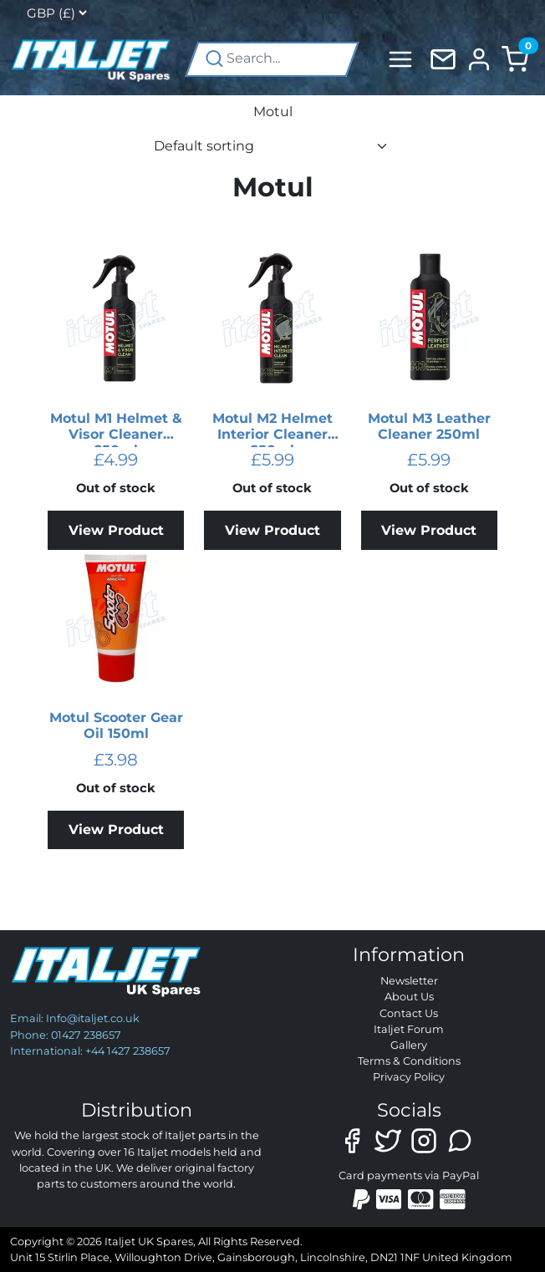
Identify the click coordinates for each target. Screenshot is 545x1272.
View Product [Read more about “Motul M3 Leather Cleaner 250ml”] (428, 530)
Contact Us (408, 1013)
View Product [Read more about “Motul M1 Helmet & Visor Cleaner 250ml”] (116, 530)
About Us (409, 996)
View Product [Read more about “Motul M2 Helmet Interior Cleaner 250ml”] (272, 530)
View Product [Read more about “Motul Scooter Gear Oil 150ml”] (116, 829)
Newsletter (409, 980)
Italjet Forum (409, 1029)
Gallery (408, 1045)
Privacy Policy (409, 1077)
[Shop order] (272, 146)
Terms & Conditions (409, 1061)
